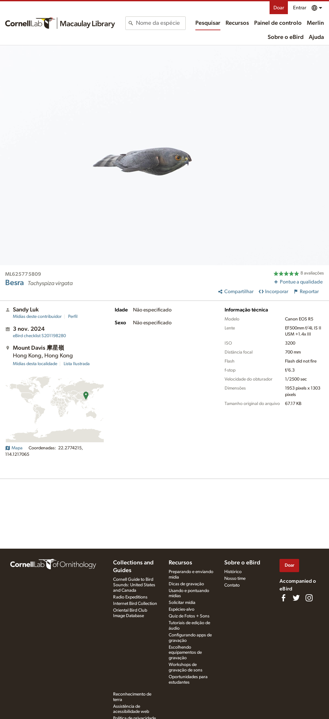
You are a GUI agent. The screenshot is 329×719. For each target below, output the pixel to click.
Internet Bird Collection (135, 603)
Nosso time (234, 578)
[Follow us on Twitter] (296, 598)
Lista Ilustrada (77, 364)
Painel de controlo (278, 23)
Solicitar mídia (182, 602)
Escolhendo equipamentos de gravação (185, 653)
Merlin (315, 23)
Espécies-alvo (181, 609)
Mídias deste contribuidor (37, 316)
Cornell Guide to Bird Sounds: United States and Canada (134, 585)
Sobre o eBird (286, 37)
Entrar (299, 7)
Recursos (237, 23)
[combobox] (160, 23)
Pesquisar (207, 23)
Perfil (72, 316)
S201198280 (39, 336)
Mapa (13, 448)
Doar (278, 7)
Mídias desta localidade (35, 364)
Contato (232, 585)
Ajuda (316, 37)
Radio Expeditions (130, 597)
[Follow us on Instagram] (309, 598)
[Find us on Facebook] (283, 598)
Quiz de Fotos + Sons (189, 616)
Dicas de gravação (186, 584)
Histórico (233, 572)
